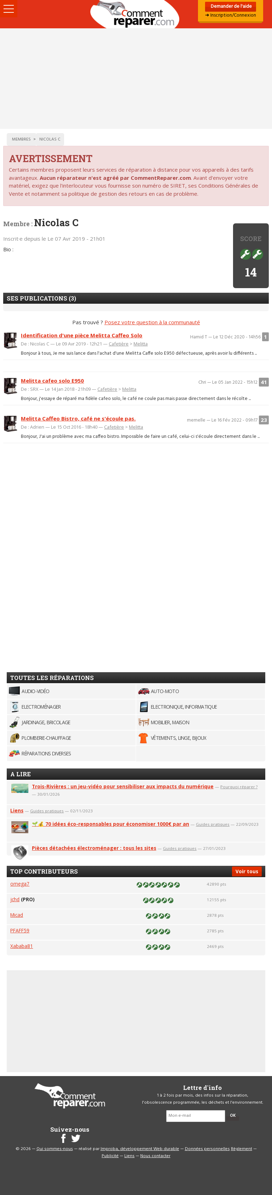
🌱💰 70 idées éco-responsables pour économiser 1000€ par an (110, 824)
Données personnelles (207, 1149)
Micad (16, 914)
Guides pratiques (47, 810)
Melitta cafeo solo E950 (52, 380)
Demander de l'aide (231, 6)
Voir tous (247, 871)
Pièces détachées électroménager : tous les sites (94, 848)
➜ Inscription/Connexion (230, 15)
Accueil (136, 14)
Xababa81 (21, 946)
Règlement (241, 1149)
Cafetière (119, 344)
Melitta (141, 344)
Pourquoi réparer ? (238, 786)
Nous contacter (155, 1156)
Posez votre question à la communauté (152, 322)
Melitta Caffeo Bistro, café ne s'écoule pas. (78, 418)
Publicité (110, 1156)
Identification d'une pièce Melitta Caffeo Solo (81, 335)
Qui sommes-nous (54, 1149)
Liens (16, 810)
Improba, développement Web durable (140, 1149)
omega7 (19, 883)
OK (233, 1115)
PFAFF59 (19, 930)
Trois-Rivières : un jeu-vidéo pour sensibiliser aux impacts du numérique (123, 786)
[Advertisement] (136, 78)
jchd (14, 899)
